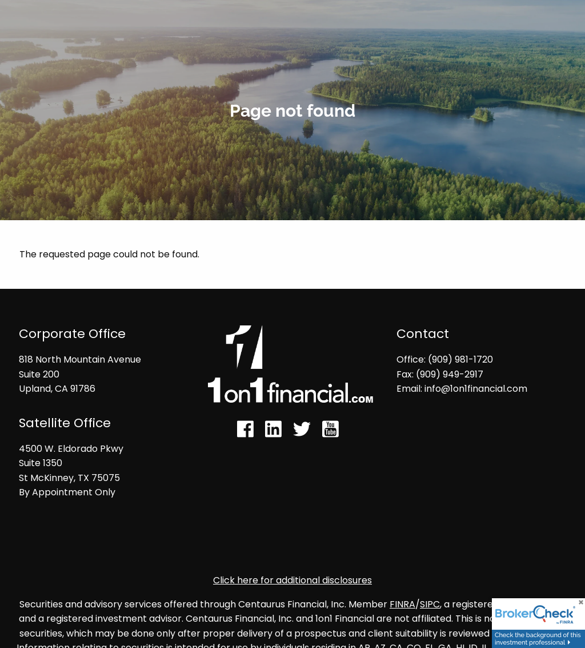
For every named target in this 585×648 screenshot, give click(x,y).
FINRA (402, 604)
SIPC (430, 604)
